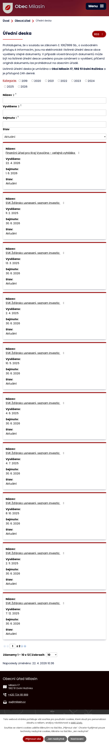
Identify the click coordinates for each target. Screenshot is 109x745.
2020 (37, 81)
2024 (91, 81)
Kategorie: (10, 80)
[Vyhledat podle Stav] (54, 137)
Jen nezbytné (55, 739)
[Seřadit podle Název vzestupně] (16, 93)
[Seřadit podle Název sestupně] (16, 94)
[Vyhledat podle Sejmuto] (54, 124)
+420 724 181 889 (18, 695)
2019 (24, 81)
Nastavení (77, 739)
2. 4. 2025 (12, 313)
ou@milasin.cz (17, 702)
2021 (51, 81)
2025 (10, 86)
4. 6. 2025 (12, 413)
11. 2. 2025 (12, 213)
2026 (24, 86)
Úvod (6, 20)
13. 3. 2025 (12, 263)
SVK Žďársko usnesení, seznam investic (35, 203)
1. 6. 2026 (11, 173)
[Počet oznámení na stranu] (51, 654)
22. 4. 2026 (13, 163)
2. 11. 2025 (12, 563)
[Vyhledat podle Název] (54, 100)
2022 (64, 81)
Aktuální (11, 183)
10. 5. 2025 (12, 363)
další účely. (77, 722)
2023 (77, 81)
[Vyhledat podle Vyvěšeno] (54, 113)
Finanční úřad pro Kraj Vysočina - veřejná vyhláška (43, 153)
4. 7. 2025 (12, 463)
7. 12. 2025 (12, 613)
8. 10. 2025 (12, 513)
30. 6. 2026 (13, 223)
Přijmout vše (33, 739)
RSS (99, 34)
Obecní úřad (22, 20)
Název (8, 95)
